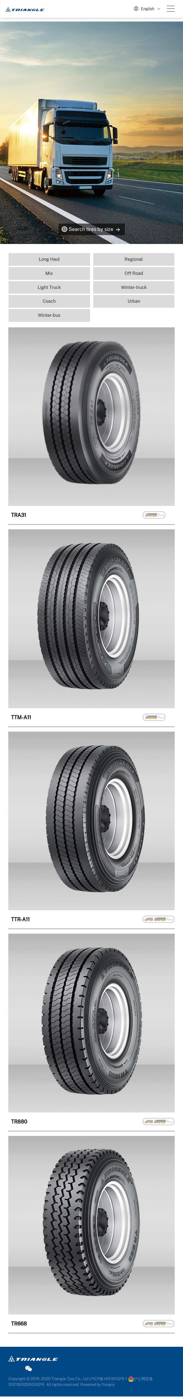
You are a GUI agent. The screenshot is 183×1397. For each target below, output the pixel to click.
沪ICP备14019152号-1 (108, 1379)
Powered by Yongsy (97, 1385)
